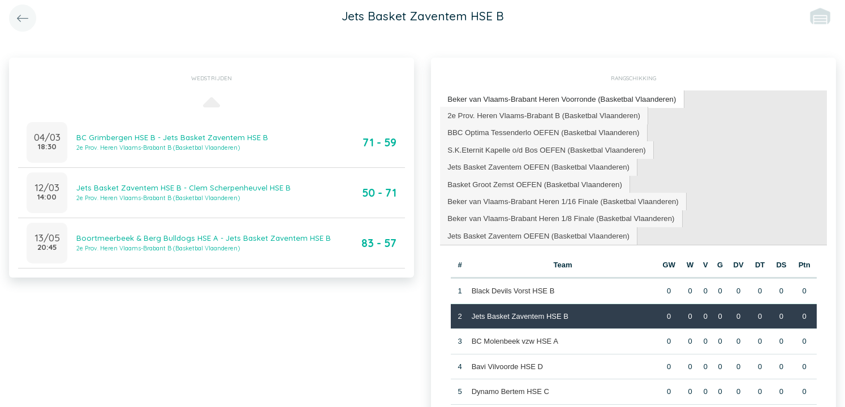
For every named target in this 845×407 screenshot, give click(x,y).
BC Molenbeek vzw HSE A (514, 322)
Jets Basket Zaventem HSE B (519, 296)
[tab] (560, 99)
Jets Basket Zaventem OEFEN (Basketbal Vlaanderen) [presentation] (536, 165)
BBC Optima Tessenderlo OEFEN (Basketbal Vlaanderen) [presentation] (541, 131)
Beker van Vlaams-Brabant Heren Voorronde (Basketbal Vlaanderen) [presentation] (559, 98)
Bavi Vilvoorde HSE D (506, 347)
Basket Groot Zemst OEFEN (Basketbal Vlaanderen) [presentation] (727, 165)
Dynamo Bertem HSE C (510, 372)
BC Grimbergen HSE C (509, 397)
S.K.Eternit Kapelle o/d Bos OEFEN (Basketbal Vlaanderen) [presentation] (545, 148)
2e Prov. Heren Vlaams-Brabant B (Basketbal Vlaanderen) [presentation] (542, 114)
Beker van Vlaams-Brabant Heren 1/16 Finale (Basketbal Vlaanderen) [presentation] (561, 182)
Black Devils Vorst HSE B (512, 271)
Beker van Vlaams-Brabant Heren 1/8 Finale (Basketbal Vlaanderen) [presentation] (559, 199)
